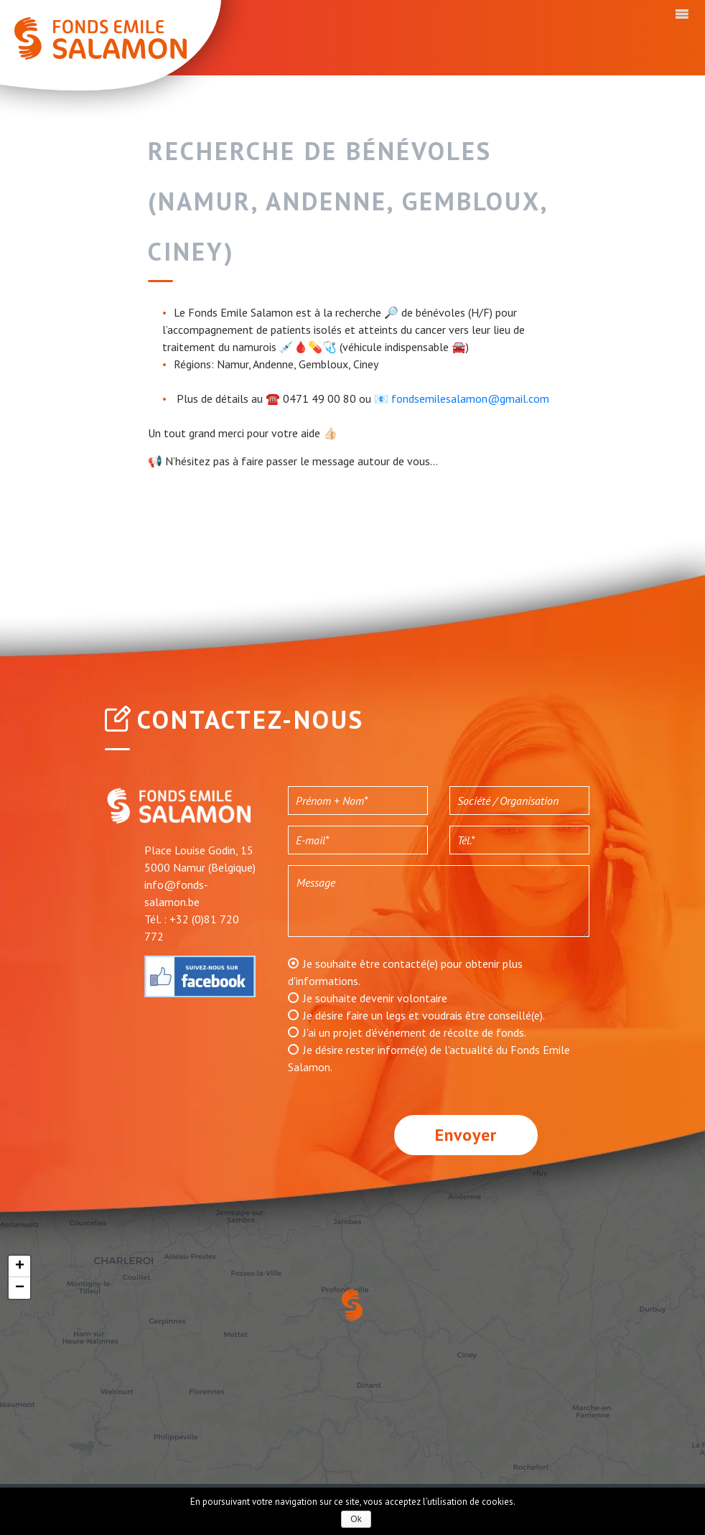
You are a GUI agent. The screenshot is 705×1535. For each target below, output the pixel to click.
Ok (355, 1519)
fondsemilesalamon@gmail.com (470, 398)
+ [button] (19, 1266)
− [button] (19, 1288)
